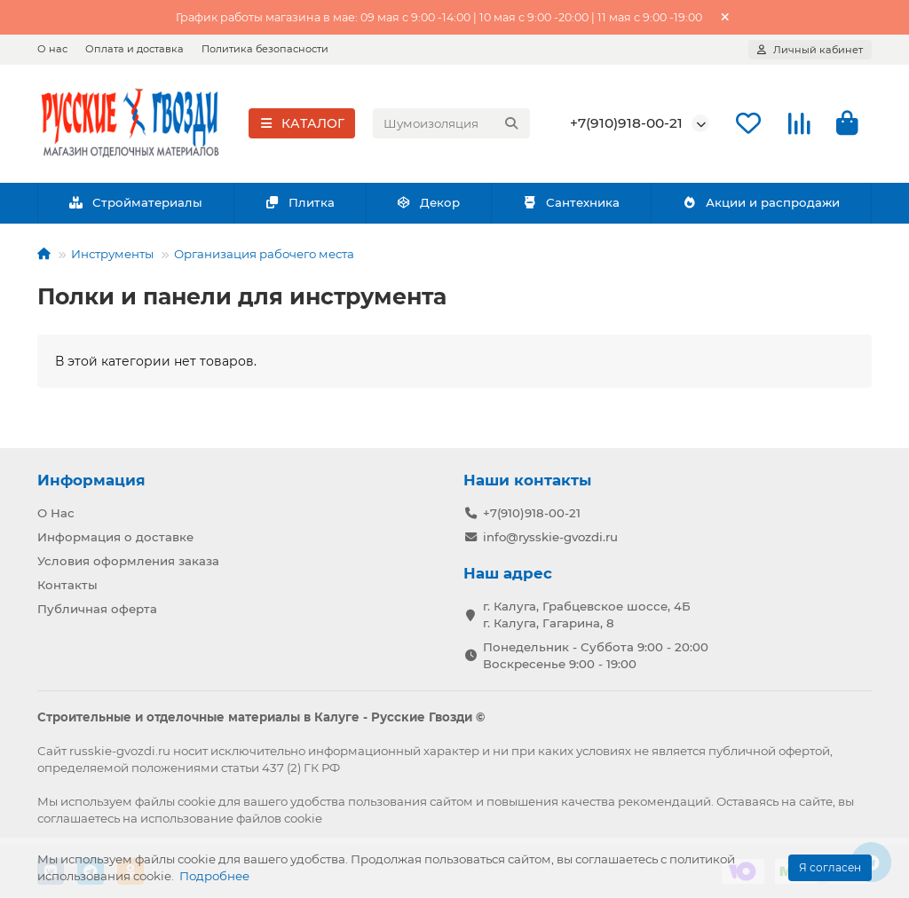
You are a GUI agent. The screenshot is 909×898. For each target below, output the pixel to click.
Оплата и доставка (134, 49)
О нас (52, 49)
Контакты (67, 585)
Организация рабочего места (264, 256)
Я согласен (830, 867)
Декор (429, 205)
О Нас (56, 513)
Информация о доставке (115, 537)
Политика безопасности (265, 49)
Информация (91, 480)
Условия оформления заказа (128, 561)
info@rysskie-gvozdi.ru (550, 537)
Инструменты (112, 256)
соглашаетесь (78, 818)
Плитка (300, 205)
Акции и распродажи (761, 205)
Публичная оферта (97, 609)
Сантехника (571, 205)
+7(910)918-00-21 (626, 124)
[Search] (451, 125)
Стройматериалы (135, 205)
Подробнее (214, 876)
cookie (197, 801)
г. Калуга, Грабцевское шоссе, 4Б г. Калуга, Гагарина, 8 (587, 614)
